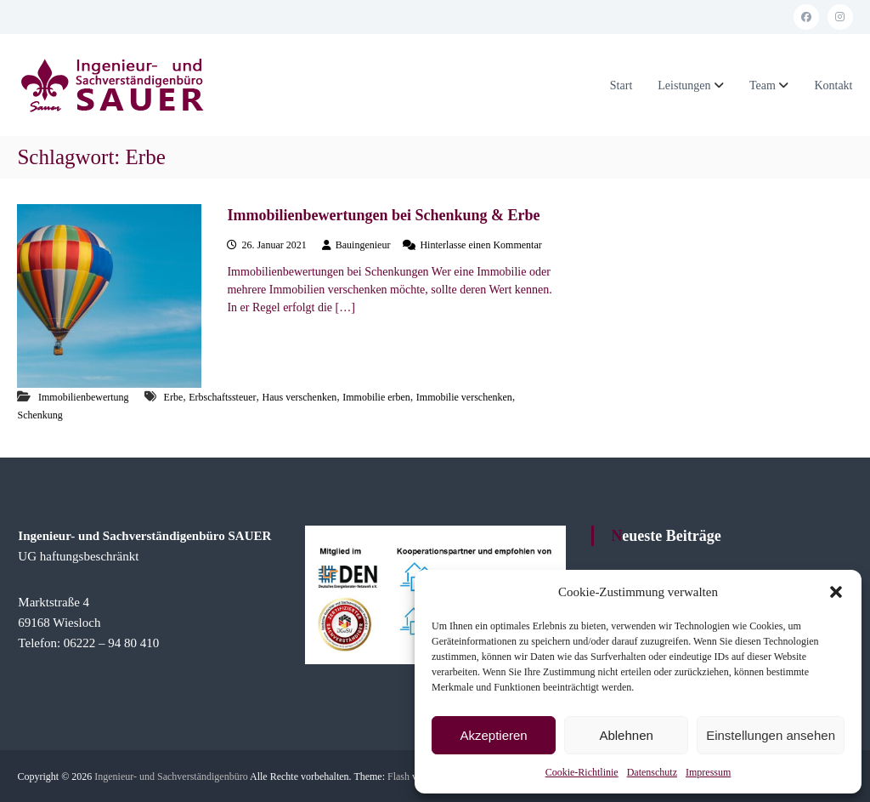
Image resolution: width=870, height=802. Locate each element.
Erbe (174, 397)
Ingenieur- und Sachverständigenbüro (170, 776)
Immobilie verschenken (464, 397)
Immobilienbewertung (83, 397)
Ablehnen (625, 735)
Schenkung (39, 415)
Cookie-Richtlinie (582, 772)
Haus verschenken (300, 397)
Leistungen (684, 85)
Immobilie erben (376, 397)
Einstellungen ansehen (770, 735)
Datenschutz (652, 772)
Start (621, 85)
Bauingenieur (363, 245)
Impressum (708, 772)
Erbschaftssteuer (222, 397)
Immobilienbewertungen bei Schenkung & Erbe (383, 215)
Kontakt (833, 85)
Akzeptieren (493, 735)
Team (762, 85)
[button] (836, 591)
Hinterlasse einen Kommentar (480, 245)
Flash (398, 776)
